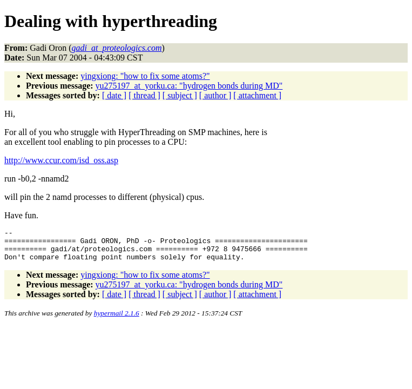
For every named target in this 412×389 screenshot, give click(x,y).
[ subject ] (180, 95)
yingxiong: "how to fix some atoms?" (145, 76)
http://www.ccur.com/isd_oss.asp (61, 160)
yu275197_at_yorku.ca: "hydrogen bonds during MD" (189, 85)
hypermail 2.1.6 (116, 320)
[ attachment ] (257, 95)
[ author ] (215, 95)
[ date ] (114, 95)
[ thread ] (144, 95)
